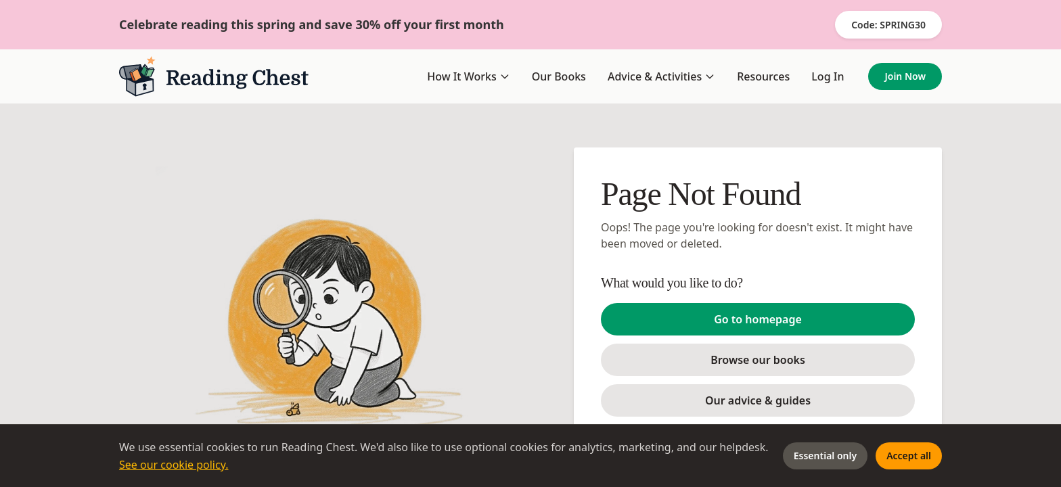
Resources (763, 76)
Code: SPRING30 (888, 24)
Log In (827, 76)
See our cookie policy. (174, 464)
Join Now (905, 76)
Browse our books (757, 359)
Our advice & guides (758, 400)
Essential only (825, 455)
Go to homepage (758, 319)
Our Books (559, 76)
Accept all (908, 455)
